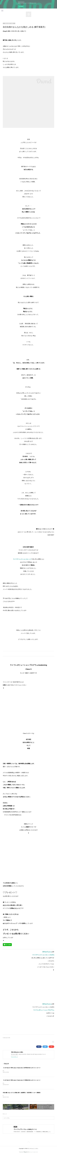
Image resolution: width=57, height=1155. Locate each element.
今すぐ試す (21, 6)
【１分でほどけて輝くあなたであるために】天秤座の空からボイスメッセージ (21, 1080)
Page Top (28, 1142)
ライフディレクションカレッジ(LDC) (43, 955)
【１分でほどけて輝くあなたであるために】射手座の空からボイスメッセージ (21, 1067)
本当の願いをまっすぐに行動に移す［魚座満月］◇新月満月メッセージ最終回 (21, 1092)
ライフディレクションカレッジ (22, 559)
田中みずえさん (47, 952)
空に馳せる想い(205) (6, 1037)
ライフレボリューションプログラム (43, 1010)
